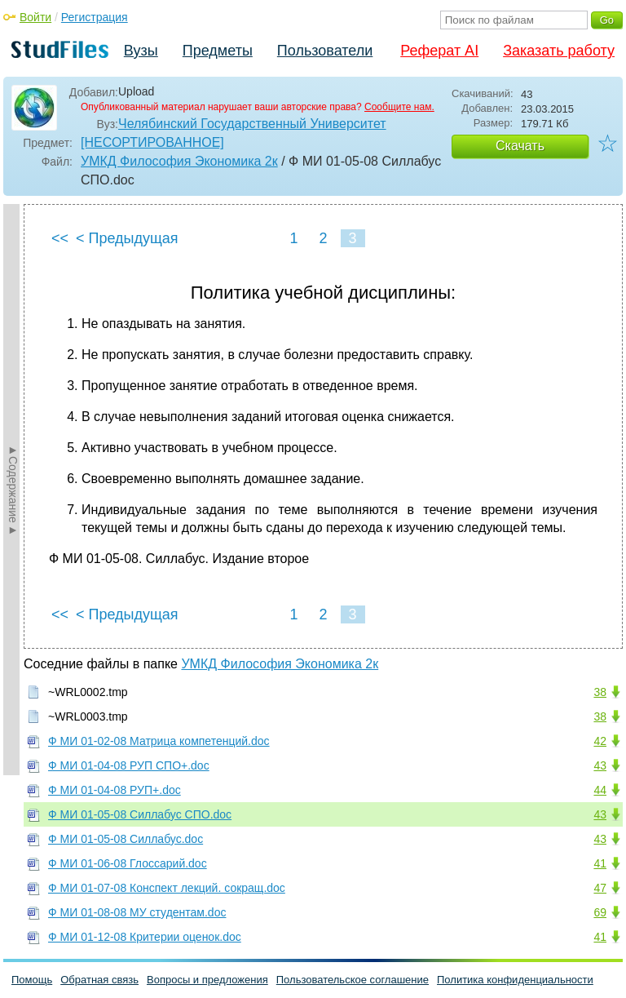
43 (599, 765)
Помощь (31, 980)
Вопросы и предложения (207, 980)
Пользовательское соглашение (352, 980)
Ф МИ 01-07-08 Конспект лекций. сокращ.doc (166, 887)
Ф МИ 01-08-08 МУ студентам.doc (137, 912)
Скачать (520, 146)
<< (59, 238)
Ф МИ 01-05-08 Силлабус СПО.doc (139, 814)
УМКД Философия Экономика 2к (179, 161)
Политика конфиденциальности (515, 980)
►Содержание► (13, 489)
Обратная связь (99, 980)
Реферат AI (439, 50)
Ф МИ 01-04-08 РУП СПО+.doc (128, 765)
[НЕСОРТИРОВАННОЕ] (152, 142)
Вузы (141, 50)
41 (599, 863)
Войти (35, 17)
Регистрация (94, 17)
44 (599, 789)
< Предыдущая (127, 238)
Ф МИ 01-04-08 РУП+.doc (114, 789)
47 (599, 887)
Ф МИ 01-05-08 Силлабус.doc (125, 838)
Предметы (218, 50)
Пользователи (325, 50)
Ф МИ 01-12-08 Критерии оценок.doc (144, 936)
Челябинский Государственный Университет (252, 124)
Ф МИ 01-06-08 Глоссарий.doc (127, 863)
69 (599, 912)
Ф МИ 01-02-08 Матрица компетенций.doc (159, 740)
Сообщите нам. (399, 107)
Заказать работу (559, 50)
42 (599, 740)
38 (599, 692)
